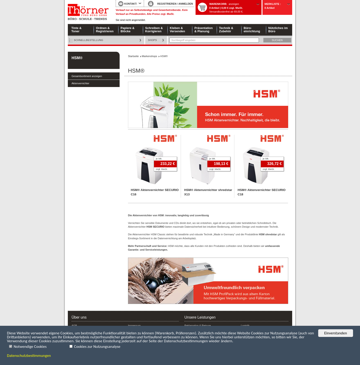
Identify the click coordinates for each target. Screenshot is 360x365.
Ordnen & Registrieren (105, 29)
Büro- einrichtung (252, 29)
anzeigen (234, 4)
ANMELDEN (185, 3)
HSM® (77, 58)
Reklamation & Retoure (197, 325)
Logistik (245, 325)
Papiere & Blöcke (127, 29)
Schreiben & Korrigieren (154, 29)
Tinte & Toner (76, 29)
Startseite (88, 12)
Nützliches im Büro (278, 29)
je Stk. (159, 158)
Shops (152, 40)
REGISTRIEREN (167, 3)
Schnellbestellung (88, 40)
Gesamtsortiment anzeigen (87, 76)
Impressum (134, 325)
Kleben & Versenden (177, 29)
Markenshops (149, 56)
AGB (74, 325)
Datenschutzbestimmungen (29, 355)
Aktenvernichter (80, 83)
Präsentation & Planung (203, 29)
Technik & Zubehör (226, 29)
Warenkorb (217, 4)
